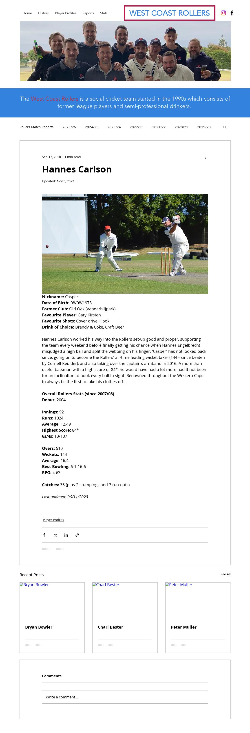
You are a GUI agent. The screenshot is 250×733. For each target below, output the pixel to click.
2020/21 (181, 127)
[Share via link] (77, 535)
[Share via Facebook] (44, 535)
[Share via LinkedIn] (66, 535)
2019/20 (204, 127)
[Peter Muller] (198, 601)
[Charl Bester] (125, 601)
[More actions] (205, 156)
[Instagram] (223, 13)
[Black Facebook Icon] (232, 13)
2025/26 (69, 127)
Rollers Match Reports (36, 127)
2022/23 (136, 127)
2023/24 (114, 127)
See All (226, 574)
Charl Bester (110, 627)
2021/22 (159, 127)
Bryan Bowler (38, 627)
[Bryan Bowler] (52, 601)
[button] (225, 127)
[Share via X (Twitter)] (55, 535)
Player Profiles (53, 520)
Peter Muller (184, 627)
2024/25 (91, 127)
